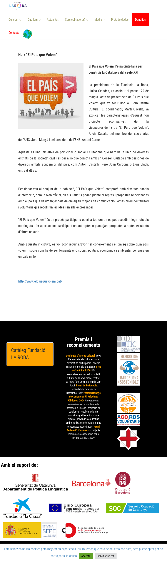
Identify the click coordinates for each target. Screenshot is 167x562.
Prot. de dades (120, 19)
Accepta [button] (85, 556)
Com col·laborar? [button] (76, 19)
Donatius (140, 19)
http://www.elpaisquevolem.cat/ (40, 281)
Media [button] (100, 19)
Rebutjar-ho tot (105, 556)
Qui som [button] (14, 19)
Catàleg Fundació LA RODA (28, 354)
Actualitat (52, 19)
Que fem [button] (34, 19)
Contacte (13, 32)
